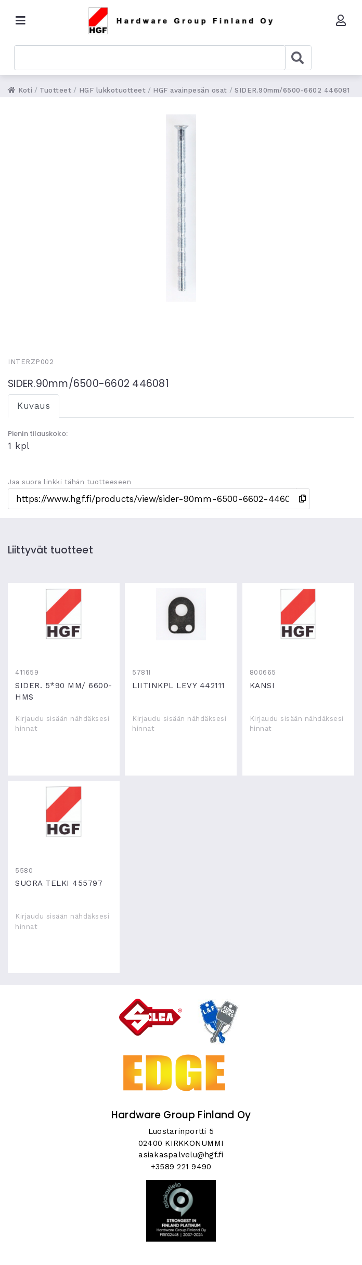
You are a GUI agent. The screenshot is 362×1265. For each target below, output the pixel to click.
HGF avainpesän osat (190, 90)
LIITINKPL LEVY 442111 (181, 614)
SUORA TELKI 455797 (64, 812)
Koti (20, 90)
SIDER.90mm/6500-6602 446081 (292, 90)
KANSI (298, 614)
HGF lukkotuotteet (112, 90)
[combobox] (150, 57)
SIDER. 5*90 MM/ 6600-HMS (64, 614)
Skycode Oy (181, 1248)
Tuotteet (55, 90)
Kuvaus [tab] (33, 406)
